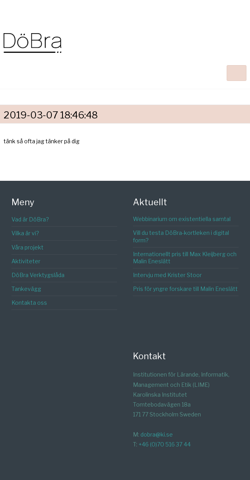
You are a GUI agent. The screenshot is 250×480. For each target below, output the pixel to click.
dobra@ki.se (156, 434)
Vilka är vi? (25, 233)
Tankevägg (26, 288)
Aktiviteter (25, 261)
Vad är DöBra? (30, 219)
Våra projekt (27, 247)
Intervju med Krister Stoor (167, 275)
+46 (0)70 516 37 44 (164, 444)
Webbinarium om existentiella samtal (182, 219)
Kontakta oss (29, 302)
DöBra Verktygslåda (37, 275)
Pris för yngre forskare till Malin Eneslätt (185, 288)
